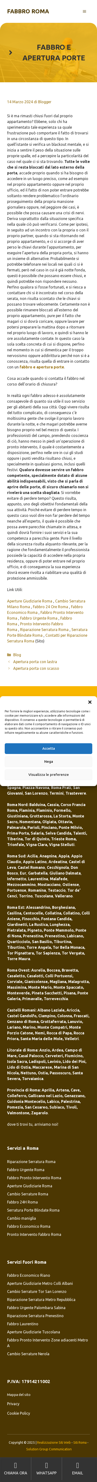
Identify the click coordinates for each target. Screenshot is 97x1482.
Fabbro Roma (28, 11)
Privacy (13, 1404)
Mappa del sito (19, 1395)
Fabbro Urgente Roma (39, 618)
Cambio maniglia (22, 1218)
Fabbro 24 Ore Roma (51, 607)
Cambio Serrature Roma (27, 1194)
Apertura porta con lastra (35, 662)
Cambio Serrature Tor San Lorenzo (36, 1291)
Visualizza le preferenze (48, 775)
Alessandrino (38, 907)
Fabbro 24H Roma (22, 1202)
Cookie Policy (18, 1413)
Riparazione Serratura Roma (45, 629)
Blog (17, 655)
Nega (48, 761)
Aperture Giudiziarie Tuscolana (33, 1332)
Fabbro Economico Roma (28, 1226)
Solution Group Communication (49, 1449)
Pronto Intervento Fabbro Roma (34, 1234)
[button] (90, 702)
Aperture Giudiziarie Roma (30, 601)
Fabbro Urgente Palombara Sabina (36, 1308)
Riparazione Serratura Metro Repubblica (41, 1299)
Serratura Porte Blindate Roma (33, 1210)
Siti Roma (80, 1442)
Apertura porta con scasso (36, 668)
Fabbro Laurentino (22, 1324)
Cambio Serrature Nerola (28, 1354)
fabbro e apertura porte (42, 367)
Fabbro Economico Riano (28, 1275)
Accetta (48, 748)
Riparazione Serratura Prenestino (35, 1316)
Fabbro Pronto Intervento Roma (34, 1178)
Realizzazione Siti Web (54, 1442)
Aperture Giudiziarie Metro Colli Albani (40, 1283)
